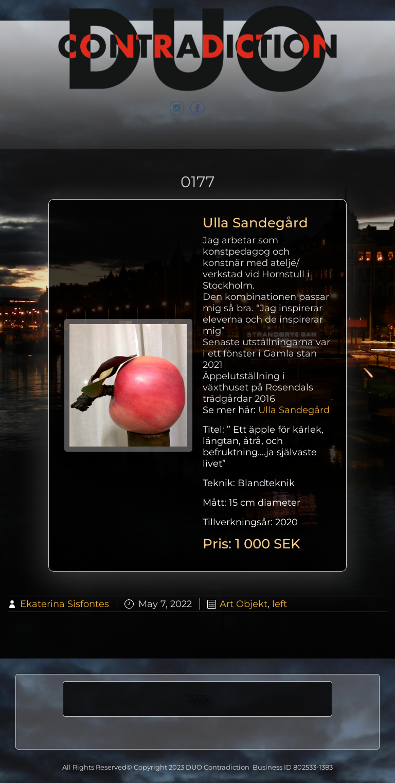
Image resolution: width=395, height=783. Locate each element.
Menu (197, 145)
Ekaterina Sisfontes (64, 604)
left (279, 604)
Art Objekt (243, 604)
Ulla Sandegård (294, 410)
